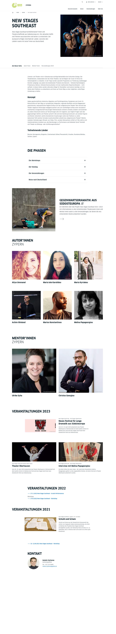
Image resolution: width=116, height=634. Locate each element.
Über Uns (100, 9)
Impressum (51, 624)
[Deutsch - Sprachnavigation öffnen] (100, 2)
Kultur (82, 9)
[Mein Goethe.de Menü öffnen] (91, 2)
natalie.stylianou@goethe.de (50, 567)
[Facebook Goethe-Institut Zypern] (52, 584)
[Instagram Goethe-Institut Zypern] (62, 584)
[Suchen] (82, 2)
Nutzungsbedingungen (73, 624)
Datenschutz (60, 624)
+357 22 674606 (49, 565)
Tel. (17, 611)
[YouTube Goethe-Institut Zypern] (57, 584)
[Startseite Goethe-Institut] (17, 5)
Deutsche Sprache (72, 9)
